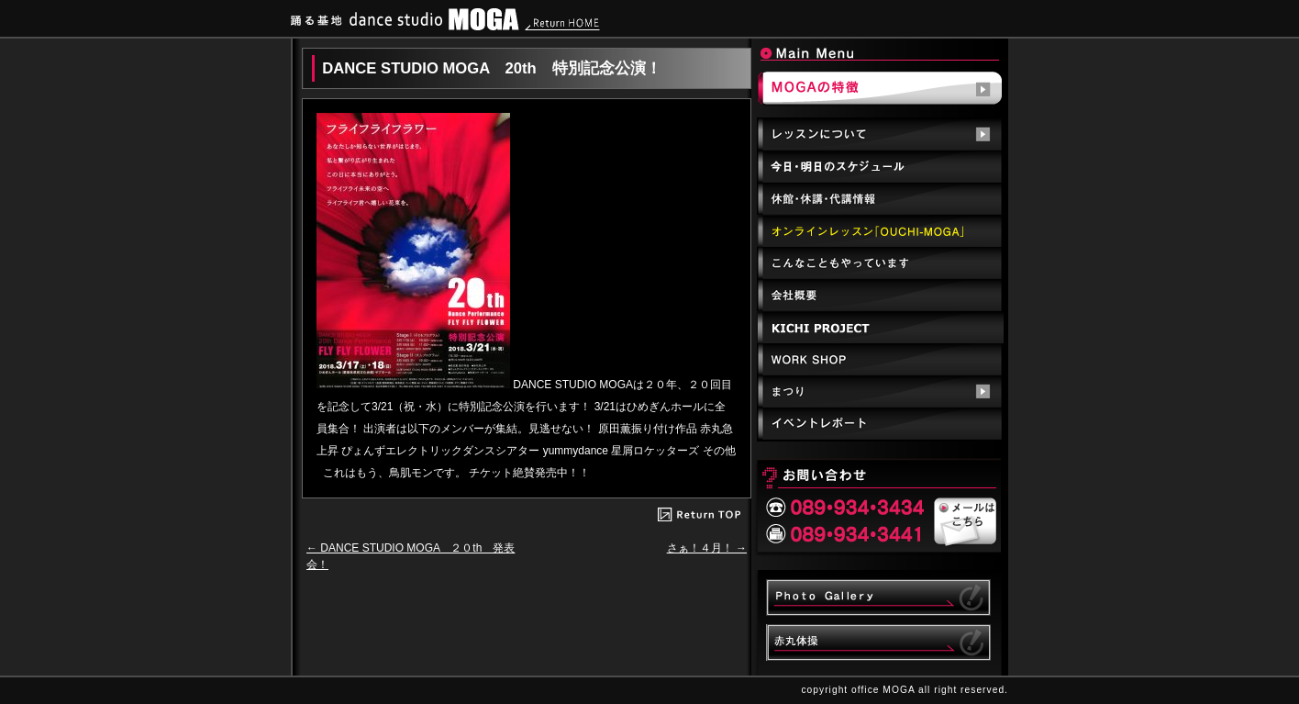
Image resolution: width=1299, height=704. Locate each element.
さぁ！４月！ (707, 548)
